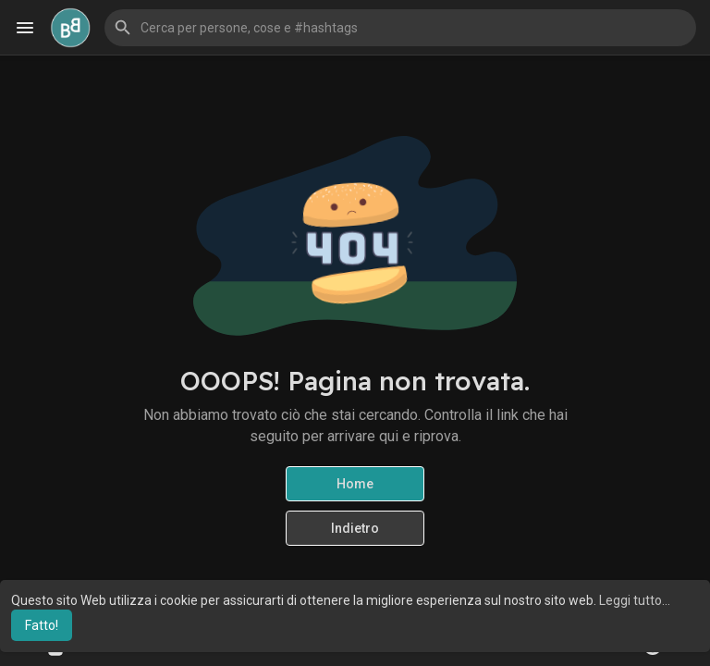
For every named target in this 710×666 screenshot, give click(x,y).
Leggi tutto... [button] (634, 600)
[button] (400, 27)
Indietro (355, 528)
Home (355, 483)
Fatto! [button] (41, 625)
